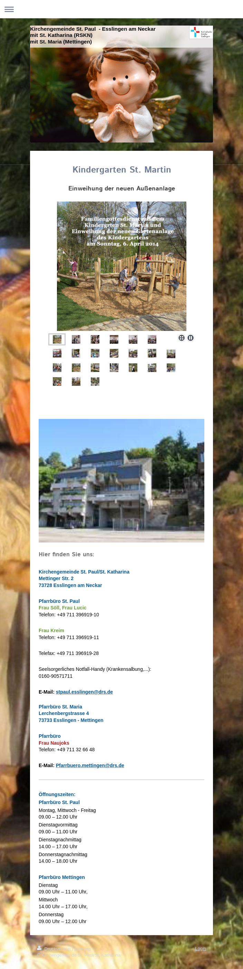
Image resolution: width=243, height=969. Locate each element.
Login (200, 948)
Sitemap (82, 948)
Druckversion (54, 948)
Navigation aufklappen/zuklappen (121, 9)
